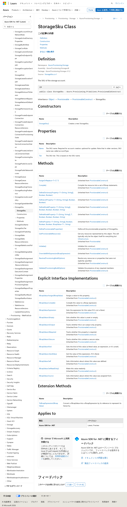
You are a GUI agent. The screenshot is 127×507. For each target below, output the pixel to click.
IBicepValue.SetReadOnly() (49, 368)
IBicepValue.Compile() (47, 303)
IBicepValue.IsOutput (47, 324)
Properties (44, 44)
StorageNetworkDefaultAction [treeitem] (24, 103)
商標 (113, 502)
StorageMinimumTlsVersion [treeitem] (24, 93)
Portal (91, 10)
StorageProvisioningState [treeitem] (24, 158)
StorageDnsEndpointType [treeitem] (23, 57)
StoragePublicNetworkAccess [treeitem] (24, 171)
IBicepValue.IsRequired (47, 332)
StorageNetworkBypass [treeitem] (23, 98)
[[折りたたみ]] (30, 16)
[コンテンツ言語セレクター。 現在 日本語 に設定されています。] (7, 496)
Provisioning (49, 18)
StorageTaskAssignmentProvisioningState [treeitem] (24, 283)
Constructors (45, 41)
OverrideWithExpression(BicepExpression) (54, 253)
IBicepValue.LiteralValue (48, 354)
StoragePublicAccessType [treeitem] (23, 165)
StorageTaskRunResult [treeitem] (23, 295)
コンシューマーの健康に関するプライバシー (80, 502)
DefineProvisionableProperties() (51, 229)
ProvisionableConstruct (82, 99)
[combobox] (17, 22)
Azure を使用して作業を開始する (110, 10)
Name (41, 148)
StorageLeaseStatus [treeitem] (22, 88)
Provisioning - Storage (66, 18)
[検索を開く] (111, 3)
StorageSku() (44, 123)
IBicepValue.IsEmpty (46, 317)
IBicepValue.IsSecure (47, 339)
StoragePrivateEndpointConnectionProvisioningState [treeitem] (24, 134)
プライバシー (52, 502)
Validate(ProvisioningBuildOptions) (52, 268)
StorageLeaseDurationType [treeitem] (24, 80)
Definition (43, 38)
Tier (40, 155)
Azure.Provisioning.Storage (89, 18)
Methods (43, 48)
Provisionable (63, 99)
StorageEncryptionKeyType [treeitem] (24, 63)
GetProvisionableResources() (50, 233)
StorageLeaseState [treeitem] (22, 85)
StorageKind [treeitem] (19, 75)
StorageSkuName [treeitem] (21, 224)
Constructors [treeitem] (22, 214)
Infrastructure (83, 239)
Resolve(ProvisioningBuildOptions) (52, 258)
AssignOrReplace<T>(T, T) (49, 180)
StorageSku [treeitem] (21, 210)
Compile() (42, 185)
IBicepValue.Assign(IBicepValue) (51, 295)
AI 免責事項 (6, 502)
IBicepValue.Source (46, 376)
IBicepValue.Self (45, 361)
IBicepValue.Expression (47, 310)
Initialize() (42, 246)
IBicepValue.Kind (45, 346)
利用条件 (105, 502)
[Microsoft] (4, 3)
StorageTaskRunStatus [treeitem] (23, 298)
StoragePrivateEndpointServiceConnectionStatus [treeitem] (24, 144)
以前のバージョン (21, 502)
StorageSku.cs (50, 74)
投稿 (42, 502)
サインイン (119, 3)
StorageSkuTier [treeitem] (20, 228)
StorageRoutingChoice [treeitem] (23, 187)
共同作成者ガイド (55, 457)
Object (51, 99)
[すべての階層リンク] (40, 19)
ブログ (33, 502)
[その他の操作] (121, 19)
